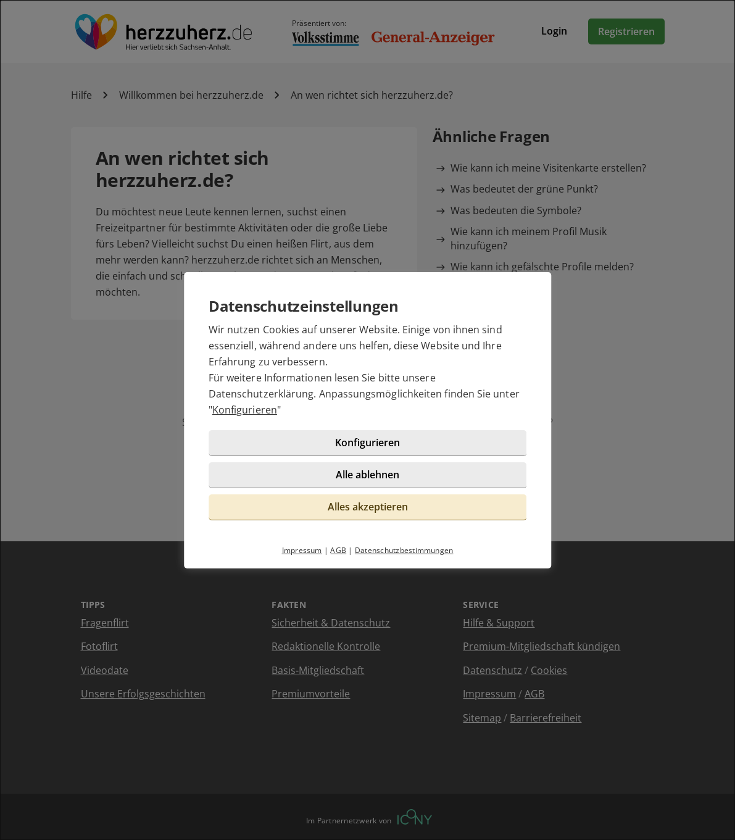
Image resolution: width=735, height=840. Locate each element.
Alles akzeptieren (368, 507)
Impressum (302, 550)
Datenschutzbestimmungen (404, 550)
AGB (338, 550)
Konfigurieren (244, 410)
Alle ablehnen (367, 474)
